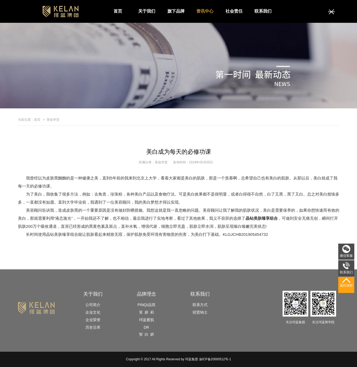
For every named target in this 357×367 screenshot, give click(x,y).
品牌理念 (146, 294)
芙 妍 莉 (146, 312)
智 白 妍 (146, 334)
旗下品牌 (176, 11)
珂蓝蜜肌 (146, 320)
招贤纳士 (200, 312)
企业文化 (92, 312)
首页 (118, 11)
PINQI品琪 (146, 305)
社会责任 (234, 11)
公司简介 (92, 305)
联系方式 (200, 305)
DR (146, 327)
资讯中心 (204, 11)
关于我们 (146, 11)
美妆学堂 (53, 120)
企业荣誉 (92, 320)
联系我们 (263, 11)
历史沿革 (92, 327)
